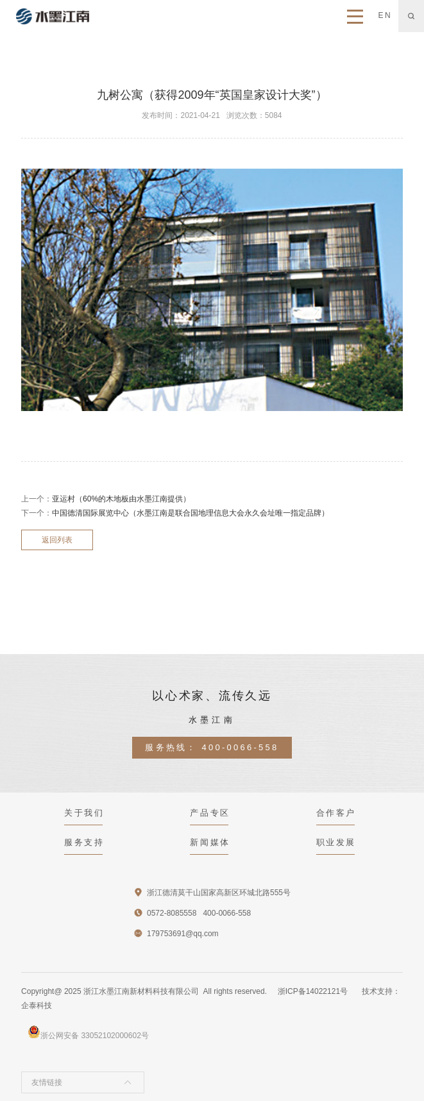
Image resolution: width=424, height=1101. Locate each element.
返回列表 (57, 539)
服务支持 (84, 842)
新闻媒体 (210, 842)
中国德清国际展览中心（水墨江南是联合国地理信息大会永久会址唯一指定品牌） (190, 512)
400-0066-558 (240, 747)
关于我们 (84, 813)
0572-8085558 (171, 913)
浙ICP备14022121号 (313, 991)
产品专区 (210, 813)
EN (385, 15)
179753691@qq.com (183, 933)
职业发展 (336, 842)
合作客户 (336, 813)
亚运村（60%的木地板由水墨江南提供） (121, 498)
